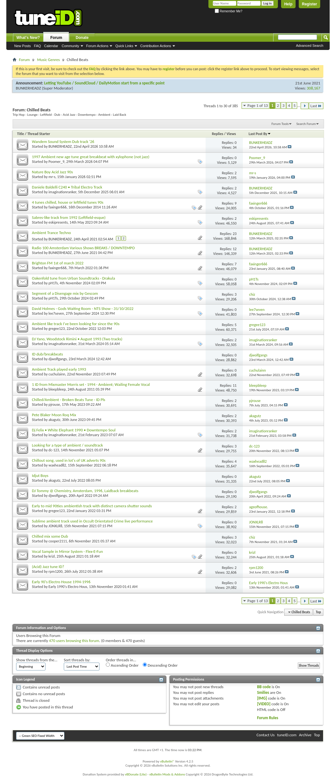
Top (318, 612)
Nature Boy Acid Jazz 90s (52, 172)
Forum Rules (267, 717)
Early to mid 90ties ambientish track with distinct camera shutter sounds (92, 505)
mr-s (52, 177)
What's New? (28, 37)
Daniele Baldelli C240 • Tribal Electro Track (67, 187)
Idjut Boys (40, 475)
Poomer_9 (56, 161)
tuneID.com (286, 734)
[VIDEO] (264, 703)
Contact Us (265, 734)
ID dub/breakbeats (47, 354)
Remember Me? (228, 11)
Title (20, 134)
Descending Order (160, 665)
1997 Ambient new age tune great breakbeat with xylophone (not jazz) (90, 156)
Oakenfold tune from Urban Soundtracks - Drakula (73, 278)
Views (231, 134)
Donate (82, 37)
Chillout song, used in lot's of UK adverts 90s (68, 460)
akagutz (54, 419)
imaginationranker (62, 192)
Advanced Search (309, 45)
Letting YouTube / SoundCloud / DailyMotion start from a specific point (104, 83)
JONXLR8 (55, 526)
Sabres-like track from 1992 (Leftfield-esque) (68, 217)
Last (316, 105)
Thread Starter (38, 134)
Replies (217, 134)
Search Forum (306, 124)
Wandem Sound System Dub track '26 (63, 141)
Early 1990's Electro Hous (68, 586)
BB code (264, 686)
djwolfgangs (58, 359)
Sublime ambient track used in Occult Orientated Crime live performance (92, 521)
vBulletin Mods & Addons (167, 774)
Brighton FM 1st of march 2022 (57, 263)
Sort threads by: (77, 660)
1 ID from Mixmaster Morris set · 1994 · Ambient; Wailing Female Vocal (91, 384)
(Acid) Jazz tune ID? (48, 566)
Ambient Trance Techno (51, 232)
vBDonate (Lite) (136, 774)
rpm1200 (56, 571)
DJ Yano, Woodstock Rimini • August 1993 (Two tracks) (77, 339)
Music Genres (48, 59)
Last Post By (260, 134)
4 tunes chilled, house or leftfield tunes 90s (67, 202)
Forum (56, 37)
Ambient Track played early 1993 (59, 369)
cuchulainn (57, 374)
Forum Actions (97, 46)
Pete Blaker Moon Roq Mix (54, 414)
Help (288, 4)
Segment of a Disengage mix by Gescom (65, 293)
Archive (305, 734)
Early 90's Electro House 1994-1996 (61, 581)
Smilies (263, 692)
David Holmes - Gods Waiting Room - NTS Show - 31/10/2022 (83, 308)
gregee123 (57, 328)
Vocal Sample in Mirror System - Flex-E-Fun (67, 551)
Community (70, 46)
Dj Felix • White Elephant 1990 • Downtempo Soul (74, 430)
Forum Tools (280, 124)
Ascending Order (122, 665)
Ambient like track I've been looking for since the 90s (75, 323)
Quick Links (124, 46)
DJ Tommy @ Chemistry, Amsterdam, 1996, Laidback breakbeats (85, 490)
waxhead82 (57, 465)
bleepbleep (57, 389)
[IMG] (262, 698)
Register (309, 4)
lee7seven (56, 313)
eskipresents (58, 222)
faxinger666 (58, 207)
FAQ (37, 46)
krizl (52, 556)
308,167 (313, 88)
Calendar (51, 46)
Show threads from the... (36, 660)
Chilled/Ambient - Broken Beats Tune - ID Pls (68, 399)
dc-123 (54, 450)
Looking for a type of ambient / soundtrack (67, 445)
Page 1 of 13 (258, 105)
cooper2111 (58, 541)
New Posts (22, 46)
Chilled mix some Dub (50, 536)
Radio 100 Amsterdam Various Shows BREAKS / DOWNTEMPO (83, 247)
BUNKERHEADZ (28, 88)
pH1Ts (53, 283)
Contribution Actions (155, 46)
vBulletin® (167, 761)
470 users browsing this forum (74, 640)
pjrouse (54, 404)
